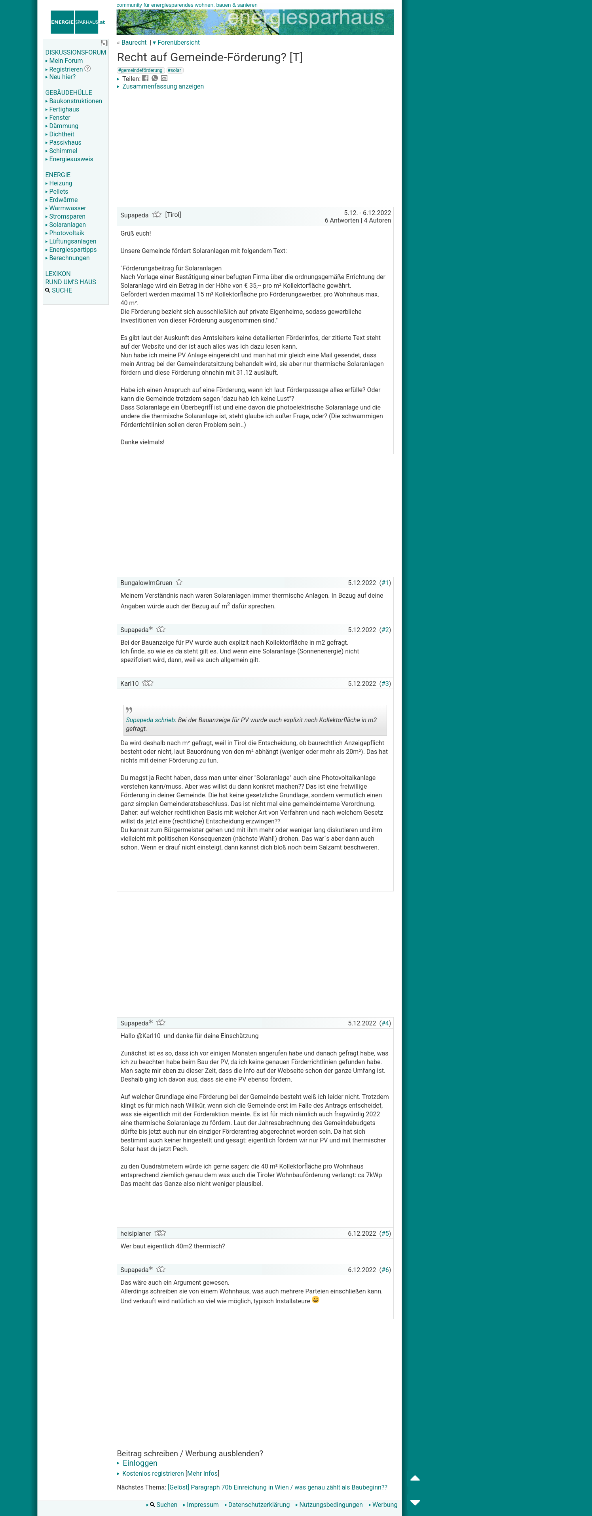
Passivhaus (63, 142)
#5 (385, 1233)
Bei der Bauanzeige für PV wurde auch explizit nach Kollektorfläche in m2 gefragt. (251, 721)
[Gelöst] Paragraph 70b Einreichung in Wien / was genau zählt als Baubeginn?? (277, 1487)
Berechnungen (67, 258)
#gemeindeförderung (140, 70)
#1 (385, 583)
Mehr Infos (202, 1473)
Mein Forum (64, 60)
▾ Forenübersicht (176, 42)
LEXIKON (57, 274)
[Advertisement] (255, 149)
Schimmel (61, 151)
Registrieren (64, 69)
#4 (385, 1023)
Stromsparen (65, 216)
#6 (385, 1270)
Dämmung (61, 126)
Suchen (162, 1504)
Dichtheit (59, 134)
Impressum (201, 1504)
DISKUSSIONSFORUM (75, 52)
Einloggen (137, 1463)
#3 (385, 683)
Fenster (57, 117)
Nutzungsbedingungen (328, 1504)
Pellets (56, 191)
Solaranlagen (65, 224)
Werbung (382, 1504)
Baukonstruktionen (73, 101)
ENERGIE (57, 175)
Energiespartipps (71, 249)
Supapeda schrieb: (151, 720)
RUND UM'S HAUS (70, 282)
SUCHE (58, 290)
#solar (174, 70)
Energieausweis (69, 159)
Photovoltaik (64, 233)
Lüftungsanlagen (70, 241)
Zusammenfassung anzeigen (160, 86)
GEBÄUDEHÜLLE (68, 92)
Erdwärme (61, 200)
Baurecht (134, 42)
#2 (385, 630)
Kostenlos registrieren (150, 1473)
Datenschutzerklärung (257, 1504)
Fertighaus (62, 109)
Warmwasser (65, 208)
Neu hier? (60, 77)
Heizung (58, 183)
